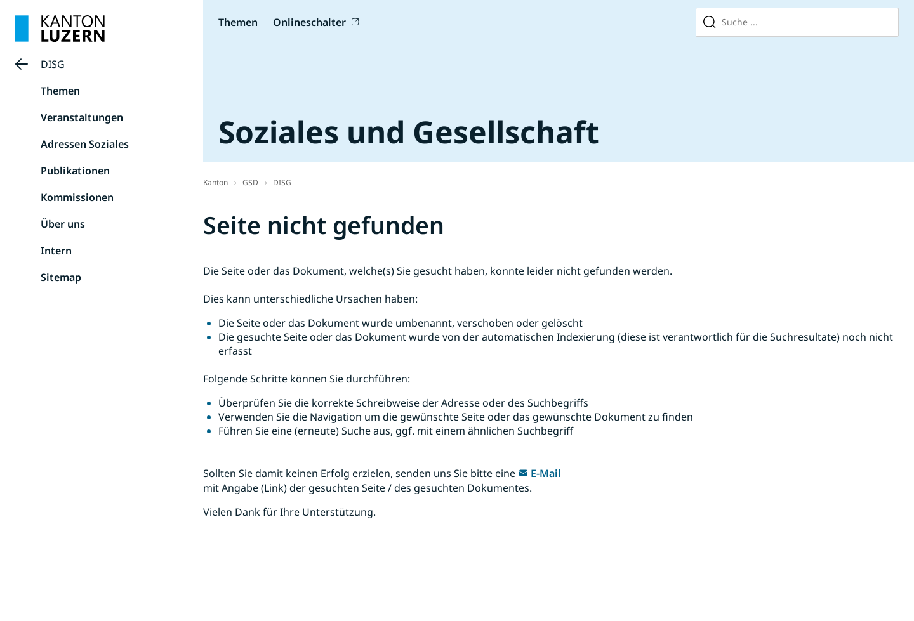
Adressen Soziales (85, 144)
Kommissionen (77, 197)
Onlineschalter (309, 22)
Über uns (63, 224)
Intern (56, 251)
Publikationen (75, 171)
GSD (250, 182)
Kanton (215, 182)
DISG (53, 64)
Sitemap (61, 277)
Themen (238, 22)
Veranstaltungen (82, 117)
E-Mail (546, 473)
